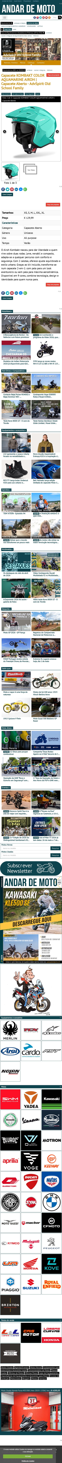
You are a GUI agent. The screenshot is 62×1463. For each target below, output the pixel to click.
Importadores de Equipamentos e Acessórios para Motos (24, 1376)
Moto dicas (7, 728)
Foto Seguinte (29, 94)
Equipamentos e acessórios (14, 430)
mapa (14, 29)
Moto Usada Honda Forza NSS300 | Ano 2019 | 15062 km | (31, 1410)
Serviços (42, 1378)
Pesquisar (55, 848)
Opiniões (6, 490)
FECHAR (28, 1456)
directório (7, 29)
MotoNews (7, 311)
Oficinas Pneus (31, 1373)
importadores (31, 26)
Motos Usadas (7, 1367)
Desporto (6, 609)
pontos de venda (32, 23)
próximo (36, 36)
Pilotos (34, 1378)
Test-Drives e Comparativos (14, 371)
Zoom (37, 94)
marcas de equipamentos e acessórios (13, 26)
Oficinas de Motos (15, 1373)
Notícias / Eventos (11, 63)
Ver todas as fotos (17, 94)
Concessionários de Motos (39, 1370)
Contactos (40, 63)
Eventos (6, 787)
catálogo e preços (20, 23)
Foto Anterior (6, 94)
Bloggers (26, 1378)
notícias (40, 26)
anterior (49, 33)
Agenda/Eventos (22, 1367)
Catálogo (31, 63)
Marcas (22, 63)
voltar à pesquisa (39, 70)
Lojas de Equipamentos (49, 1373)
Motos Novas (35, 1367)
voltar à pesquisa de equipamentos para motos (16, 36)
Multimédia (7, 549)
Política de (28, 1461)
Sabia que (7, 668)
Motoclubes (16, 1378)
